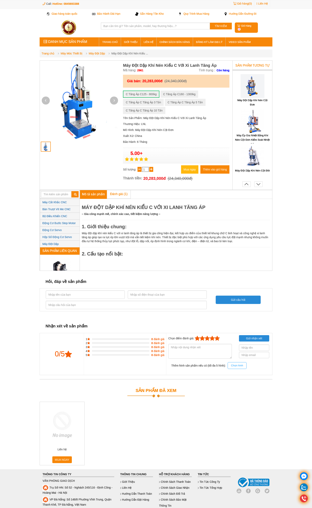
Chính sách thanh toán (175, 481)
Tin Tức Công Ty (209, 481)
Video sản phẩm (240, 42)
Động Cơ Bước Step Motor (59, 223)
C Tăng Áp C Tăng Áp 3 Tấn (143, 102)
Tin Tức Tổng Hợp (210, 487)
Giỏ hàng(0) (244, 3)
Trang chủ (48, 53)
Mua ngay (190, 169)
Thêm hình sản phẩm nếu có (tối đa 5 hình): (209, 365)
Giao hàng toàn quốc (62, 13)
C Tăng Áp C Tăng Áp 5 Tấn (185, 102)
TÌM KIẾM (221, 26)
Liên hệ (148, 42)
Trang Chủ (110, 42)
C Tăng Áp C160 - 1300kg (179, 94)
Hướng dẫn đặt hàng (134, 499)
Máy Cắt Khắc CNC (54, 202)
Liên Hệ (262, 3)
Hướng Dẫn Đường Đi (240, 13)
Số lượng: (130, 169)
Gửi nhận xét (254, 338)
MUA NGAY (62, 459)
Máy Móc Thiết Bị (71, 53)
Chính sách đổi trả (172, 493)
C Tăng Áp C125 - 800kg (141, 94)
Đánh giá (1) (119, 194)
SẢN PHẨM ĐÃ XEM (156, 390)
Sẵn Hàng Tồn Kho (149, 13)
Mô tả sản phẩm (93, 194)
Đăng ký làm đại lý (209, 42)
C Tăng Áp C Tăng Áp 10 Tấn (144, 110)
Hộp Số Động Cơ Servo (57, 237)
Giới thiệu (130, 42)
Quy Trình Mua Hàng (193, 13)
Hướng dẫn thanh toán (136, 493)
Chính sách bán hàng (175, 42)
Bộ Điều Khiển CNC (54, 216)
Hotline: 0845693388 (66, 3)
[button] (114, 101)
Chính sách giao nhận (174, 487)
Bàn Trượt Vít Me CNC (56, 209)
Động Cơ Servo (52, 230)
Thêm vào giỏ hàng (215, 169)
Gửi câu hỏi (235, 299)
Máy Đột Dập (97, 53)
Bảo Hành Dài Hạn (106, 13)
